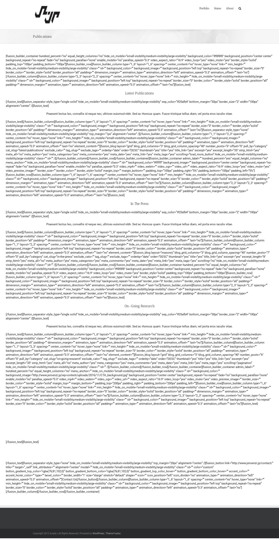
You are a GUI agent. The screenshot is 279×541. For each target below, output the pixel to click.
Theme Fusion (113, 533)
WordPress (98, 533)
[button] (240, 8)
